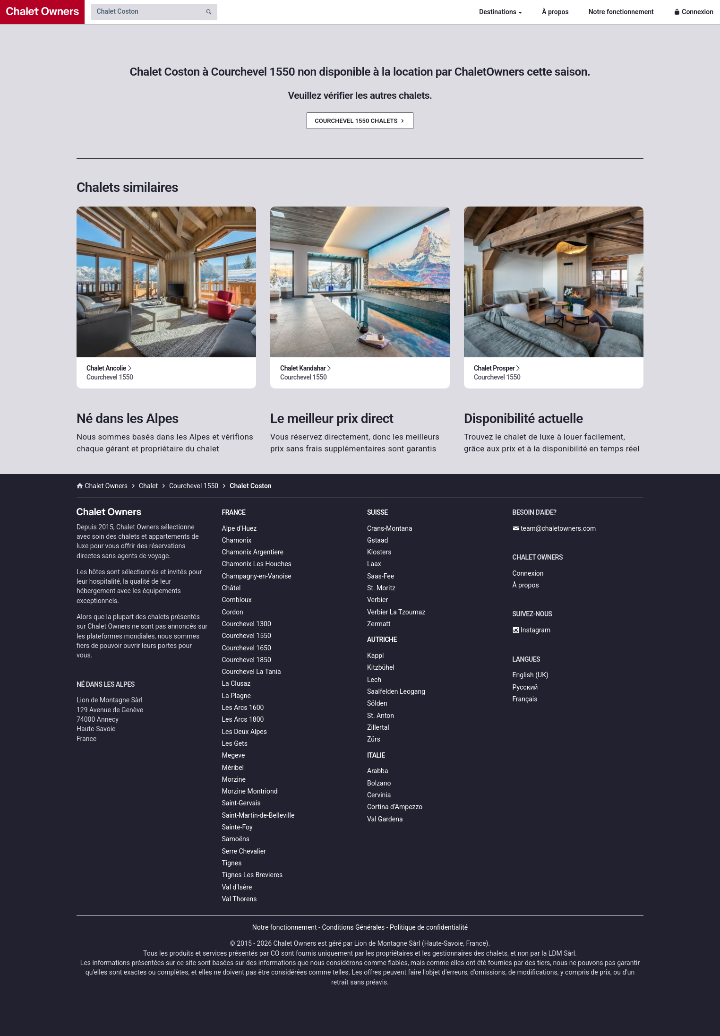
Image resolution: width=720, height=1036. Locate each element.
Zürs (373, 739)
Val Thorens (239, 899)
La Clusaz (236, 683)
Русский (525, 687)
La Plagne (236, 695)
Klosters (379, 552)
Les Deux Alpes (244, 731)
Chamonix (237, 540)
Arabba (377, 771)
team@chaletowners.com (554, 528)
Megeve (233, 755)
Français (525, 699)
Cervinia (379, 795)
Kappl (375, 655)
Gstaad (377, 540)
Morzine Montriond (250, 791)
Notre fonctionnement (621, 12)
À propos (555, 12)
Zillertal (378, 727)
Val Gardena (385, 819)
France (234, 512)
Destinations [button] (497, 12)
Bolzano (379, 783)
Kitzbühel (380, 667)
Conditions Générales (353, 927)
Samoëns (236, 839)
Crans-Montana (389, 528)
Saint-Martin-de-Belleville (258, 815)
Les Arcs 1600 (243, 707)
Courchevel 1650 (246, 648)
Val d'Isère (237, 887)
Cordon (232, 612)
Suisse (377, 512)
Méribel (233, 767)
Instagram (532, 630)
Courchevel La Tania (251, 671)
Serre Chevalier (244, 851)
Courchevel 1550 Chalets (360, 120)
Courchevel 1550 (246, 635)
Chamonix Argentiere (252, 552)
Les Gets (235, 743)
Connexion (693, 12)
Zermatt (378, 624)
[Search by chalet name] (145, 12)
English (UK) (531, 675)
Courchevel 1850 (246, 660)
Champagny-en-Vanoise (256, 576)
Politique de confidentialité (429, 927)
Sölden (377, 703)
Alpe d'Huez (239, 528)
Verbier (377, 600)
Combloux (237, 600)
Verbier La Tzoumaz (396, 612)
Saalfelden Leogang (396, 691)
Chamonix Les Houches (256, 564)
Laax (374, 564)
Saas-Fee (380, 576)
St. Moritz (381, 588)
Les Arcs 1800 (243, 719)
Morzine (234, 779)
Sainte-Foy (237, 827)
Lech (374, 679)
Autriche (382, 639)
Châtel (231, 588)
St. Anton (380, 715)
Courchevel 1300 (246, 624)
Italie (376, 755)
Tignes (232, 863)
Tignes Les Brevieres (252, 875)
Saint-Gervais (241, 803)
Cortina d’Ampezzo (394, 807)
